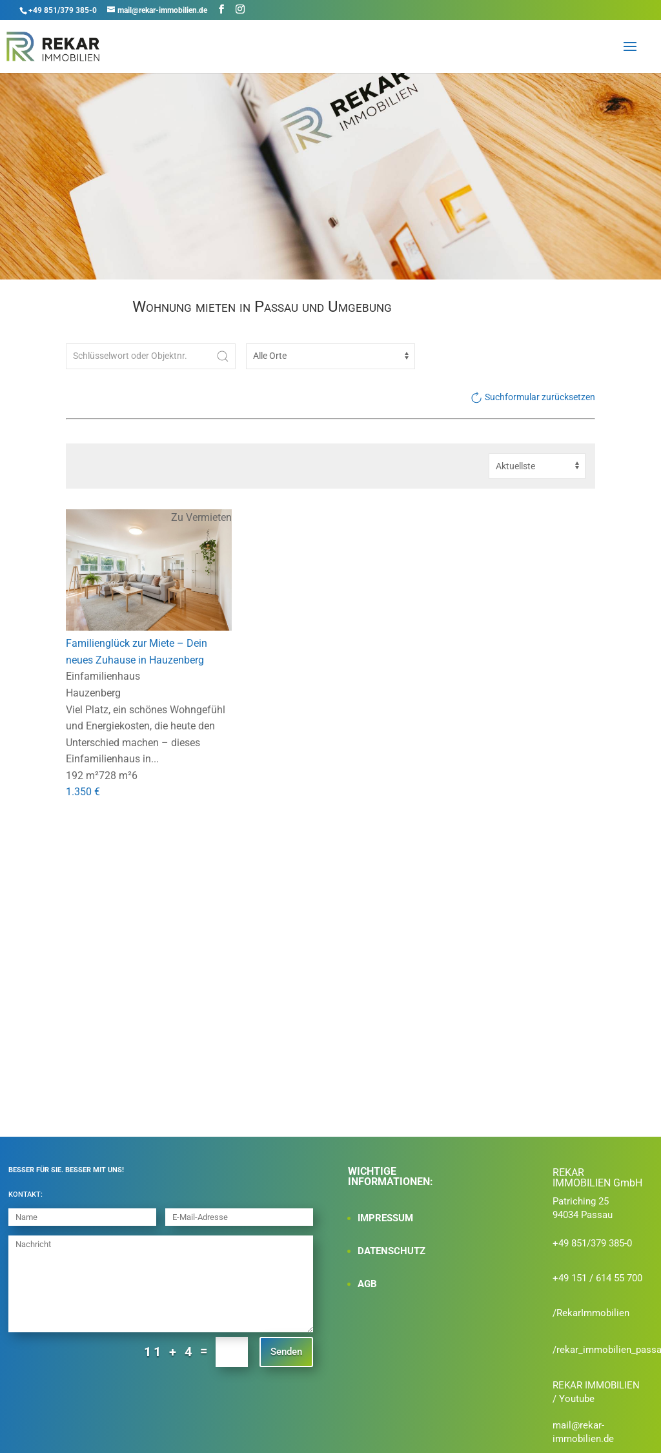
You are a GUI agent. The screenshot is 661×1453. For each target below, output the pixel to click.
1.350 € (83, 792)
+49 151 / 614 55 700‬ (597, 1278)
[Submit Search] (223, 356)
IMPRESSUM (385, 1218)
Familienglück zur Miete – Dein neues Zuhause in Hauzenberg (136, 652)
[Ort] (330, 356)
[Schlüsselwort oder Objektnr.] (150, 356)
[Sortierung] (537, 466)
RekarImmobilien (592, 1313)
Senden (286, 1351)
